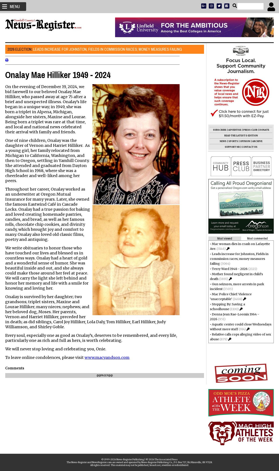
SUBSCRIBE (218, 130)
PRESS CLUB (249, 130)
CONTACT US (248, 147)
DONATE (263, 130)
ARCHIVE (256, 141)
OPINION (244, 141)
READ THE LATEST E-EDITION (240, 135)
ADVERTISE (233, 130)
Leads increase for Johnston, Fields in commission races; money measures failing (96, 49)
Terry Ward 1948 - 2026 (228, 269)
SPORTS (232, 141)
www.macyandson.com (108, 357)
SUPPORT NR (230, 147)
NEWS (221, 141)
